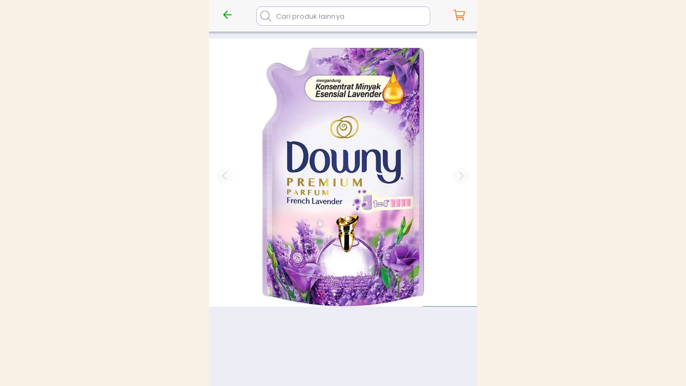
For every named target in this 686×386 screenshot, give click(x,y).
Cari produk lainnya (310, 16)
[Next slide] (461, 176)
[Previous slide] (225, 176)
